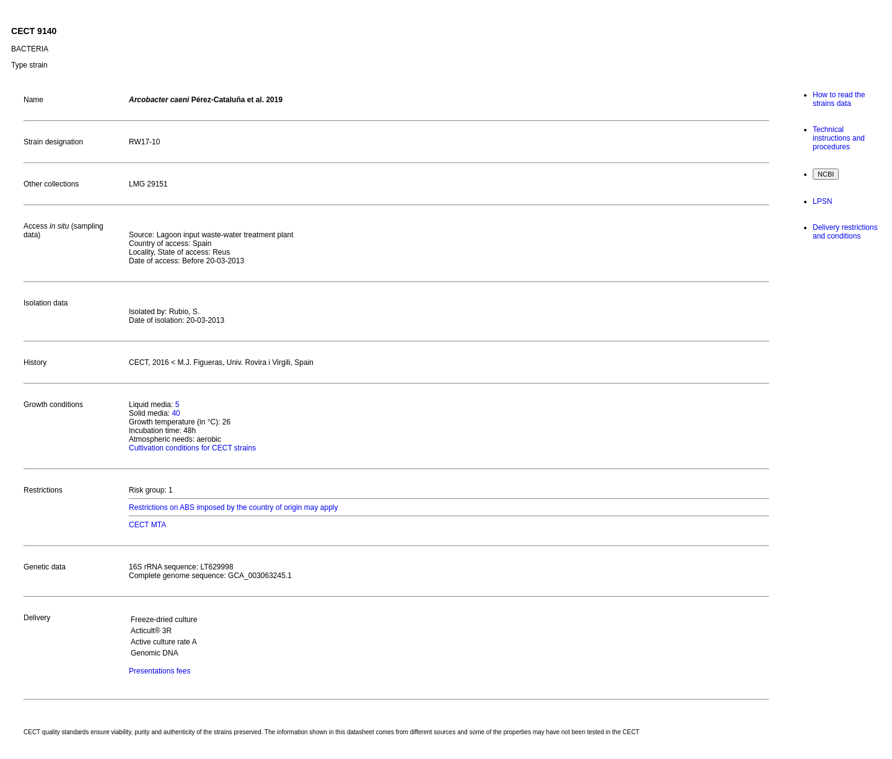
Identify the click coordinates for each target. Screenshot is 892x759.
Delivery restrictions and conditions (845, 231)
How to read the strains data (839, 99)
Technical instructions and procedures (839, 138)
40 (176, 413)
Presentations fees (159, 671)
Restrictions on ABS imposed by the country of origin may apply (233, 507)
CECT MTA (147, 524)
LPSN (822, 201)
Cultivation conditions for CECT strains (192, 448)
